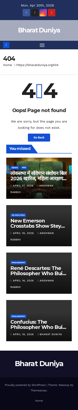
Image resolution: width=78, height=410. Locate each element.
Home (7, 65)
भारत (24, 167)
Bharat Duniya (39, 30)
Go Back (39, 137)
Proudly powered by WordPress (26, 385)
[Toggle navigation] (42, 45)
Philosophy (18, 262)
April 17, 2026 (23, 185)
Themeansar (39, 390)
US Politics (18, 215)
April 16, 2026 (24, 233)
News (15, 167)
